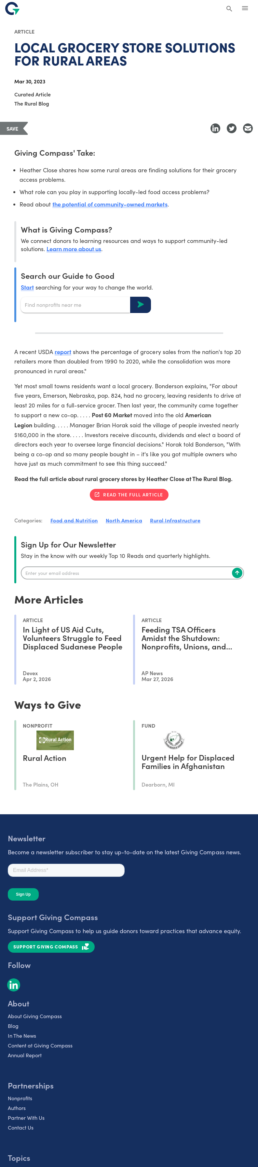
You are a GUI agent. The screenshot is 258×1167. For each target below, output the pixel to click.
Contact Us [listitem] (21, 1127)
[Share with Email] (248, 128)
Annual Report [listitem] (25, 1055)
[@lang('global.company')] (12, 8)
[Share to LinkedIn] (215, 128)
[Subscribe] (237, 573)
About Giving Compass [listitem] (35, 1016)
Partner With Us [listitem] (26, 1117)
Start (27, 287)
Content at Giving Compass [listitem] (40, 1045)
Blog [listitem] (13, 1025)
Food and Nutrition (74, 520)
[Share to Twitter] (232, 128)
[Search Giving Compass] (229, 9)
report (63, 352)
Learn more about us (74, 249)
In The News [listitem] (22, 1035)
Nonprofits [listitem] (20, 1098)
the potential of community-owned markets (110, 204)
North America (124, 520)
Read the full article (133, 494)
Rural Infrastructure (175, 520)
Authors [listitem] (17, 1107)
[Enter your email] (132, 572)
